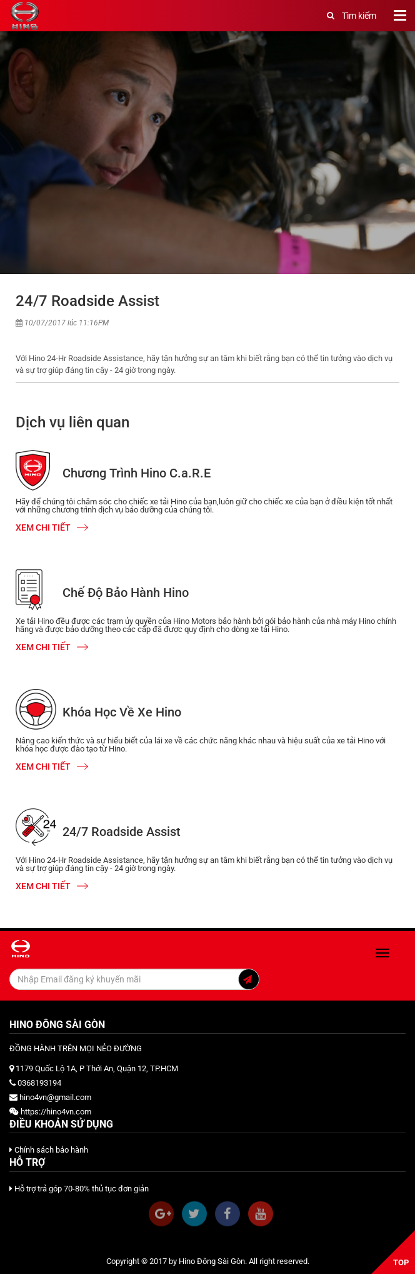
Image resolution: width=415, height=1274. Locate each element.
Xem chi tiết (52, 527)
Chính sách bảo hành (48, 1149)
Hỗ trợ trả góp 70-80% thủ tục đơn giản (79, 1188)
